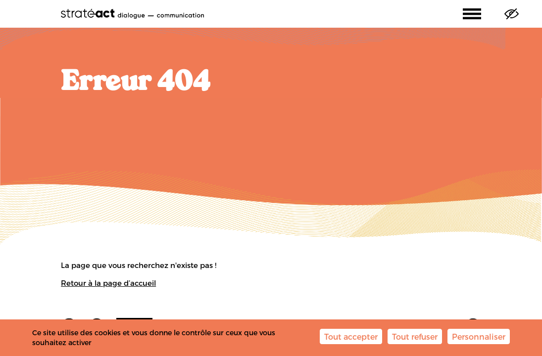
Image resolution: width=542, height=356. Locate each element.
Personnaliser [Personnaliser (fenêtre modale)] (478, 336)
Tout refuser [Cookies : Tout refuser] (415, 336)
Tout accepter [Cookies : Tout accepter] (351, 336)
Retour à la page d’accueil (108, 282)
